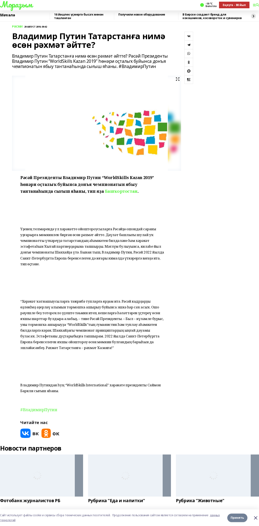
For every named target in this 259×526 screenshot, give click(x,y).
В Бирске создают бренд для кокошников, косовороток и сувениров (212, 16)
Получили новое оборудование (141, 14)
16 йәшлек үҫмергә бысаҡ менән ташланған (78, 16)
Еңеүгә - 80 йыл (234, 5)
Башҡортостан (121, 191)
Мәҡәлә (7, 15)
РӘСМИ (17, 26)
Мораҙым (16, 4)
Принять (237, 518)
